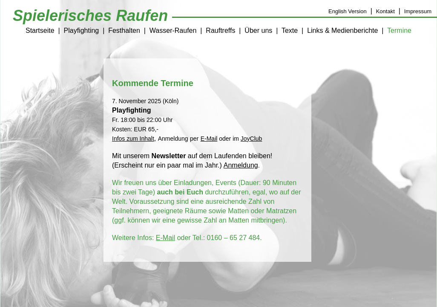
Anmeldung (241, 165)
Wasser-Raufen (173, 30)
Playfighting (81, 30)
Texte (290, 30)
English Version (347, 11)
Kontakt (385, 11)
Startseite (40, 30)
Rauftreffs (220, 30)
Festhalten (124, 30)
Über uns (258, 30)
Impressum (417, 11)
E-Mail (165, 237)
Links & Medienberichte (342, 30)
